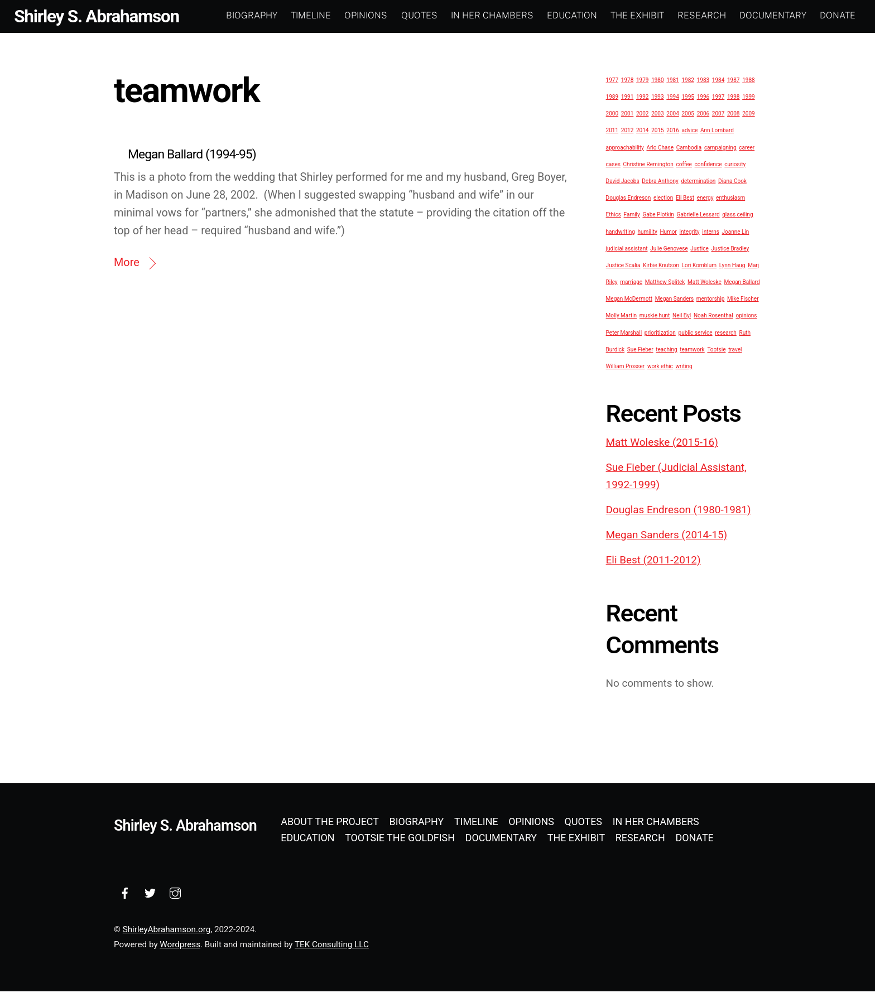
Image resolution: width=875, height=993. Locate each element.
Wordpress (180, 946)
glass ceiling (737, 216)
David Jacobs (623, 182)
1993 (657, 98)
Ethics (613, 216)
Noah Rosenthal (713, 317)
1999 (748, 98)
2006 (703, 115)
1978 (627, 81)
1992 (642, 98)
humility (647, 233)
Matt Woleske (705, 283)
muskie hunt (655, 317)
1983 (703, 81)
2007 (718, 115)
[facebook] (125, 893)
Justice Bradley (730, 250)
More (127, 264)
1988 (748, 81)
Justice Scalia (623, 266)
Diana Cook (732, 182)
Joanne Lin (735, 233)
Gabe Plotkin (658, 216)
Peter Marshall (624, 334)
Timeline (309, 15)
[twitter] (150, 893)
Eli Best (685, 199)
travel (735, 351)
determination (698, 182)
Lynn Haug (732, 266)
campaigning (720, 149)
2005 (687, 115)
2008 (733, 115)
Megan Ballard (742, 283)
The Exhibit (635, 15)
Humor (668, 233)
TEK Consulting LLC (332, 946)
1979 (642, 81)
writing (684, 367)
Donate (836, 15)
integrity (690, 233)
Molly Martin (621, 317)
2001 (627, 115)
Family (632, 216)
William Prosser (625, 367)
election (663, 199)
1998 (733, 98)
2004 (672, 115)
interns (710, 233)
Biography (250, 15)
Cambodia (689, 149)
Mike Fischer (742, 300)
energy (705, 199)
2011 (612, 132)
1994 (672, 98)
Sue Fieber (640, 351)
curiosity (735, 165)
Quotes (418, 15)
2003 (657, 115)
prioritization (660, 334)
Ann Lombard (717, 132)
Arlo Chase (660, 149)
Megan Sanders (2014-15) (667, 536)
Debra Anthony (660, 182)
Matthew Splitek (665, 283)
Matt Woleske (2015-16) (662, 443)
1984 (718, 81)
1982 (687, 81)
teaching (666, 351)
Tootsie (716, 351)
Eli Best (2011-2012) (653, 562)
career (746, 149)
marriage (631, 283)
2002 (642, 115)
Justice (699, 250)
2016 (672, 132)
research (726, 334)
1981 (672, 81)
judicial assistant (627, 250)
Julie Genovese (669, 250)
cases (613, 165)
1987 (733, 81)
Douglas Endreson (628, 199)
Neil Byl (681, 317)
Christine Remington (648, 165)
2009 (748, 115)
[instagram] (175, 893)
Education (570, 15)
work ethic (660, 367)
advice (689, 132)
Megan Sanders (674, 300)
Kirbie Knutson (661, 266)
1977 (612, 81)
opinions (746, 317)
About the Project (330, 822)
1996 (703, 98)
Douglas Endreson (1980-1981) (678, 511)
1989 (612, 98)
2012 (627, 132)
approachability (625, 149)
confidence (708, 165)
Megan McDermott (629, 300)
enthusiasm (730, 199)
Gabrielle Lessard (698, 216)
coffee (684, 165)
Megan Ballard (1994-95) (192, 155)
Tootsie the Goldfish (400, 839)
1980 (657, 81)
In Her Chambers (490, 15)
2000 (612, 115)
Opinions (364, 15)
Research (700, 15)
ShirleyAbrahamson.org (166, 930)
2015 (657, 132)
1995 (687, 98)
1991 (627, 98)
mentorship (710, 300)
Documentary (771, 15)
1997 (718, 98)
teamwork (692, 351)
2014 (642, 132)
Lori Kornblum (699, 266)
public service (696, 334)
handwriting (620, 233)
